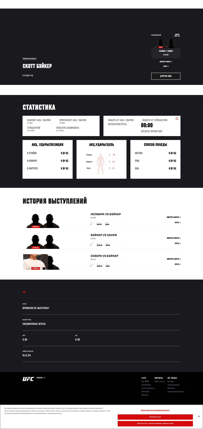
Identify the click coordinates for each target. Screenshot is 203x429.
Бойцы (42, 10)
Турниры (20, 10)
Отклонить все (155, 417)
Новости (53, 10)
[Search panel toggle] (182, 10)
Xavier (112, 235)
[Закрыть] (199, 416)
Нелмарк (97, 214)
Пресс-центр (160, 381)
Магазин (175, 10)
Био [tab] (24, 292)
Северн (96, 256)
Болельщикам (147, 10)
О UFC (144, 378)
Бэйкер (115, 214)
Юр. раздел (172, 378)
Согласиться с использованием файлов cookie (155, 423)
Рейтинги (31, 10)
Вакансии (145, 392)
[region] (101, 417)
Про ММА (145, 381)
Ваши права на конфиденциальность (155, 410)
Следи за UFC (162, 10)
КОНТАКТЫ (159, 378)
